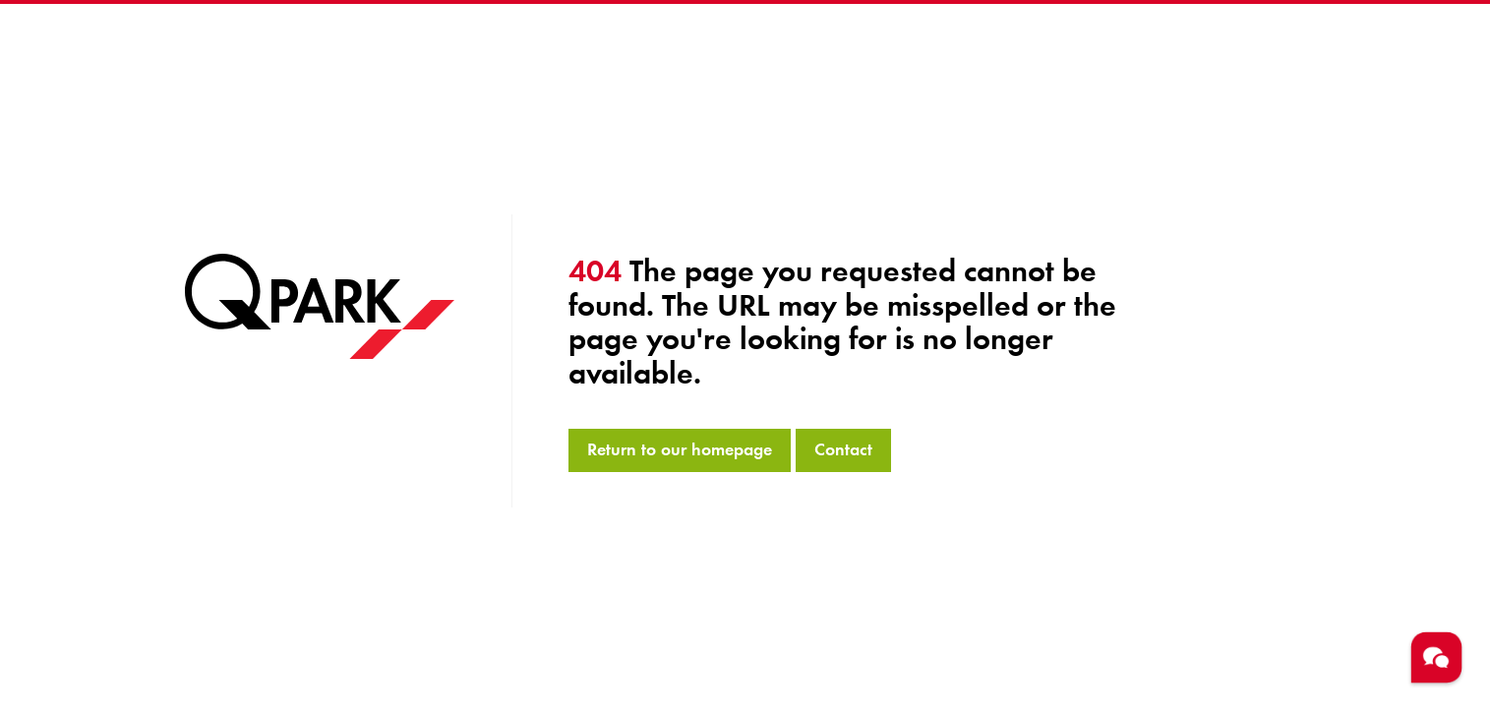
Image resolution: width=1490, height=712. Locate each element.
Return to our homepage (679, 449)
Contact (843, 449)
